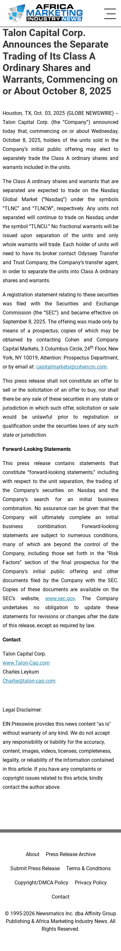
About (32, 854)
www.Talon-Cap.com (26, 663)
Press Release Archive (71, 854)
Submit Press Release (35, 868)
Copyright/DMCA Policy (41, 883)
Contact (60, 897)
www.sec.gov (60, 598)
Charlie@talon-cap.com (29, 681)
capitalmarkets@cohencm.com (71, 367)
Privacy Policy (91, 883)
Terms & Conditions (88, 868)
